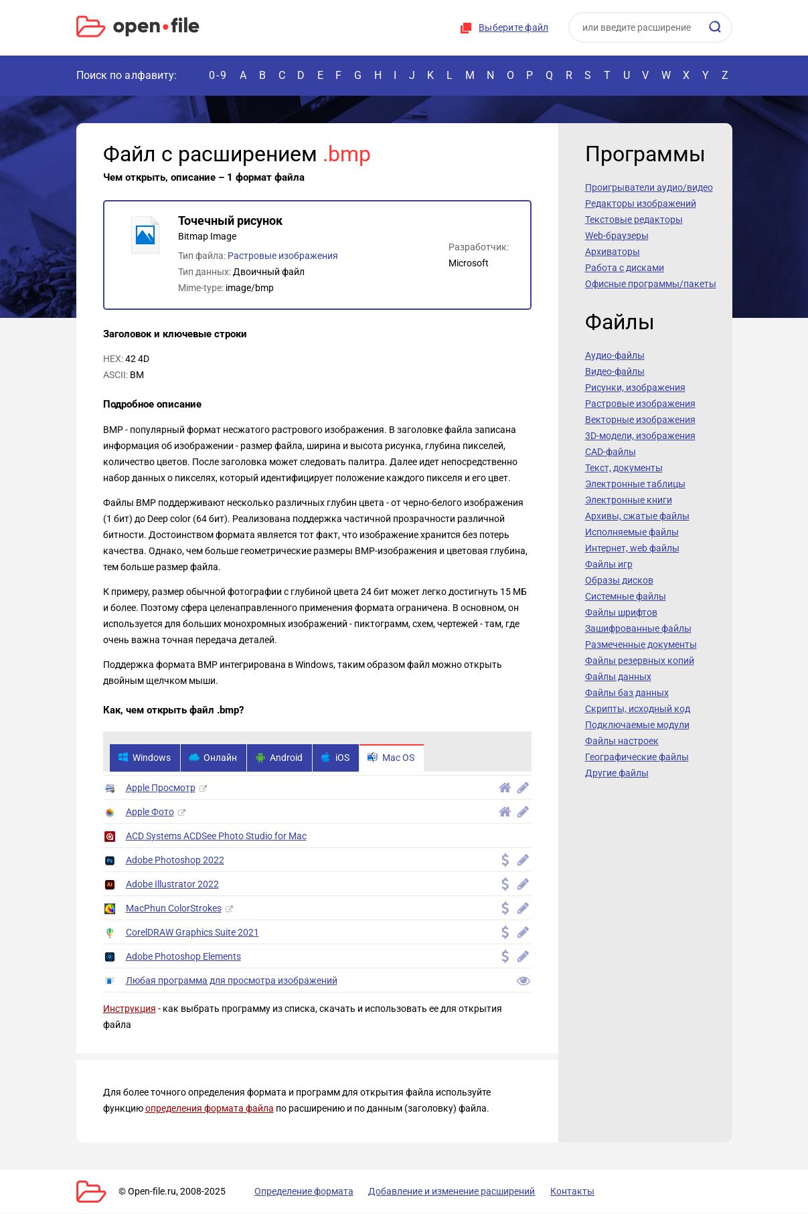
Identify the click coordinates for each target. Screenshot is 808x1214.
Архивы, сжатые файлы (637, 516)
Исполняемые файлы (632, 532)
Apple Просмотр (160, 788)
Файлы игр (609, 564)
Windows (144, 758)
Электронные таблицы (635, 484)
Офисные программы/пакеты (650, 283)
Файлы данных (618, 676)
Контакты (560, 1192)
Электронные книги (628, 500)
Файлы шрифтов (621, 612)
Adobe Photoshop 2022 (175, 860)
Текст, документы (624, 467)
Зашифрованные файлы (638, 628)
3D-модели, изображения (640, 435)
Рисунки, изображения (635, 387)
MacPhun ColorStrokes (174, 908)
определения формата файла (209, 1109)
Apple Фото (150, 812)
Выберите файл (513, 27)
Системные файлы (625, 596)
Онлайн (215, 758)
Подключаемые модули (637, 724)
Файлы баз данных (627, 692)
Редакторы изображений (640, 203)
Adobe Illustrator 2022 (172, 884)
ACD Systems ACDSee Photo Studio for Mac (216, 836)
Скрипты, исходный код (637, 708)
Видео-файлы (615, 371)
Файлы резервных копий (639, 660)
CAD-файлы (610, 451)
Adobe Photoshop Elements (183, 957)
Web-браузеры (617, 235)
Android (282, 758)
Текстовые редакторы (634, 219)
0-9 (218, 75)
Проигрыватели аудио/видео (649, 187)
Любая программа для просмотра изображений (231, 981)
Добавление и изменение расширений (443, 1192)
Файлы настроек (622, 740)
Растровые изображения (283, 255)
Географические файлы (637, 757)
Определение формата (299, 1192)
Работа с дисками (624, 267)
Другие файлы (617, 773)
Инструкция (129, 1009)
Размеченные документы (641, 644)
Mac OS (397, 758)
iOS (339, 758)
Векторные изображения (640, 419)
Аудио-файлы (615, 355)
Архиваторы (612, 251)
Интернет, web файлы (632, 548)
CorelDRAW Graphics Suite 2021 (192, 933)
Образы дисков (619, 580)
